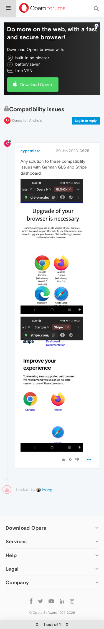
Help (11, 555)
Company (17, 582)
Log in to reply (86, 121)
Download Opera (36, 84)
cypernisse (30, 151)
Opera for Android (27, 120)
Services (16, 541)
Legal (12, 569)
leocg (44, 489)
